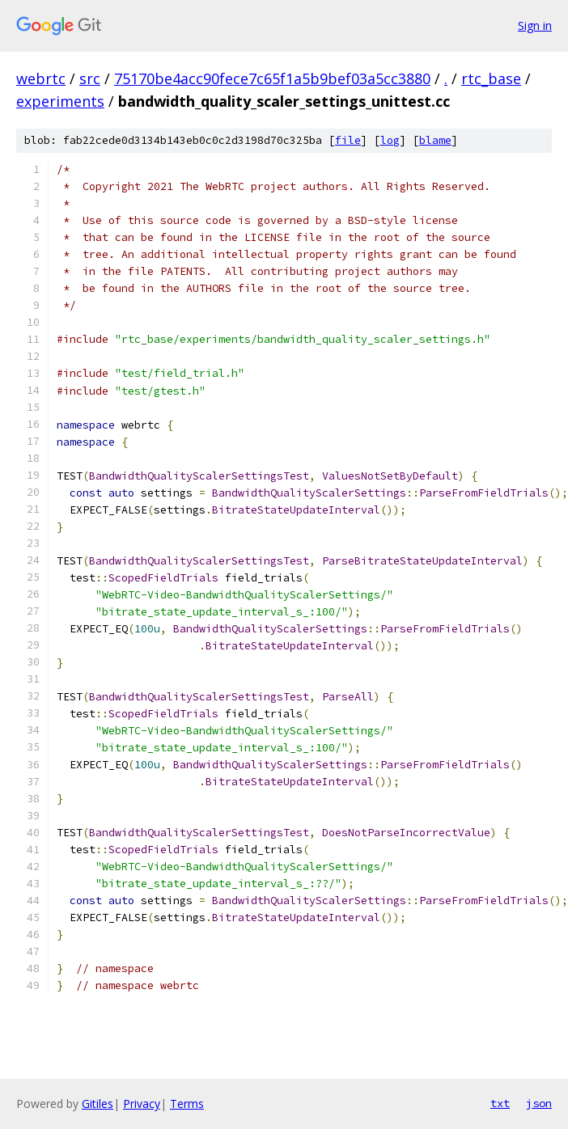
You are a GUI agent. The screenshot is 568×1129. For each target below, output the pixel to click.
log (390, 140)
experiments (60, 101)
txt (500, 1103)
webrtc (41, 78)
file (348, 140)
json (539, 1103)
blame (435, 140)
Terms (187, 1103)
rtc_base (491, 78)
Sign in (535, 25)
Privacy (141, 1103)
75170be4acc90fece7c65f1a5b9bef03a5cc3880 (272, 78)
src (89, 78)
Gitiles (97, 1103)
